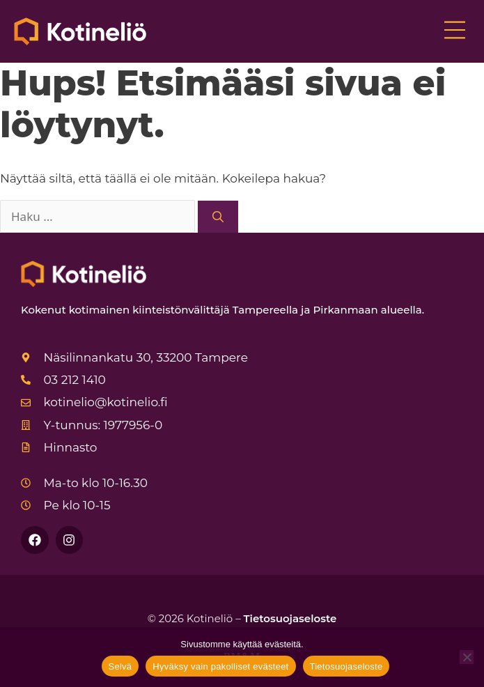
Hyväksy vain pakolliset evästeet (220, 666)
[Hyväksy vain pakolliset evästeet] (467, 657)
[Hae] (218, 217)
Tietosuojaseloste (290, 618)
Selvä (120, 666)
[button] (454, 31)
